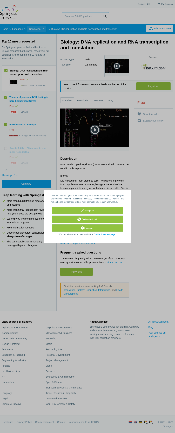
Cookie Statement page (104, 234)
